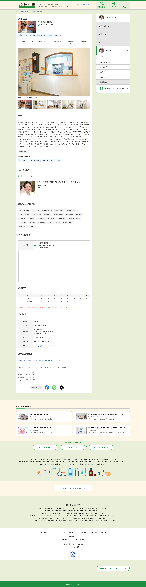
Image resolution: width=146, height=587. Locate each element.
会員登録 (77, 547)
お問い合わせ (94, 532)
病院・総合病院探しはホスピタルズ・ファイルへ (84, 5)
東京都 (23, 11)
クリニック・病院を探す (101, 447)
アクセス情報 (56, 42)
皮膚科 (33, 372)
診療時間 (71, 42)
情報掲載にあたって (68, 539)
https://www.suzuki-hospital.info (47, 346)
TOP (17, 11)
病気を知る (73, 447)
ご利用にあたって (45, 532)
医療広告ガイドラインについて (78, 532)
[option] (54, 73)
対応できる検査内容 (38, 42)
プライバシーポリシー (59, 532)
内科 (27, 372)
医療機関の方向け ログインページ (112, 568)
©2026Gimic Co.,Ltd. (73, 584)
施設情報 (84, 42)
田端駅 (33, 11)
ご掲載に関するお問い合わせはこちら (73, 488)
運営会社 (103, 532)
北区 (28, 11)
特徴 (23, 42)
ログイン (69, 547)
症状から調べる (45, 447)
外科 (30, 372)
